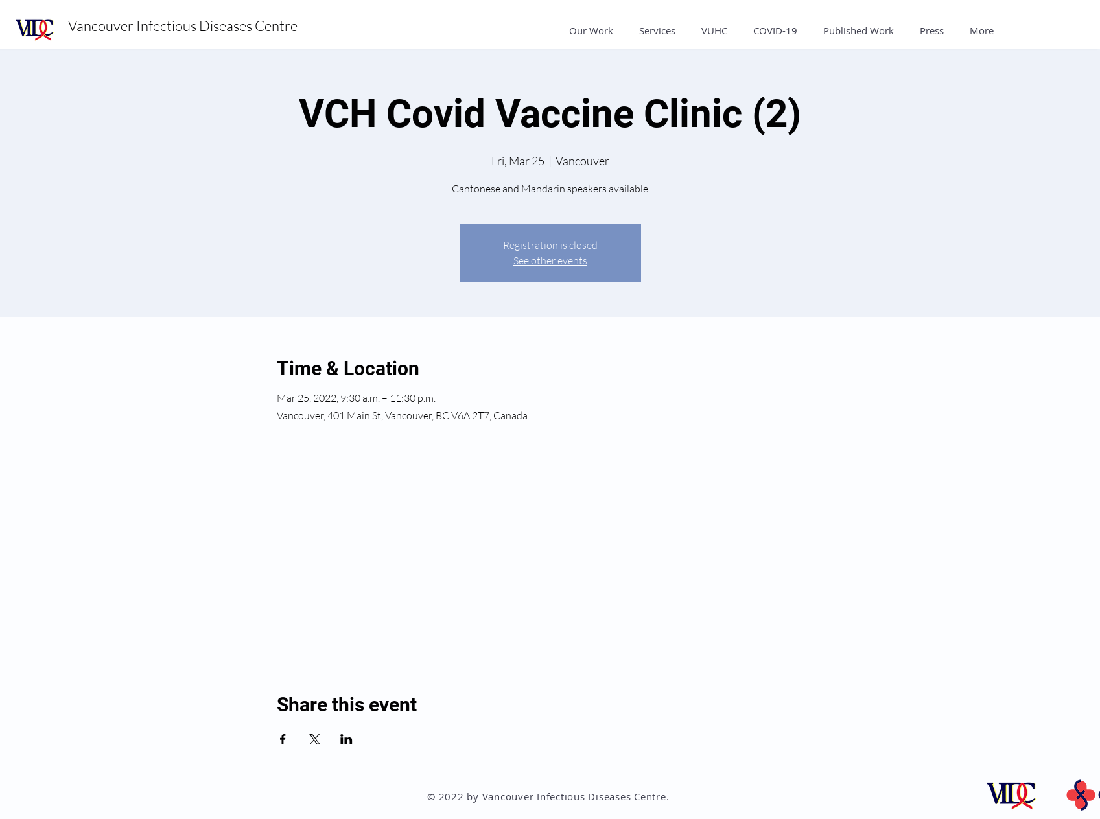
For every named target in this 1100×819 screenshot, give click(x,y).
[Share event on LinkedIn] (346, 739)
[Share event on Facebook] (283, 739)
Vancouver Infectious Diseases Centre (184, 25)
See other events (550, 260)
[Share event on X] (315, 739)
